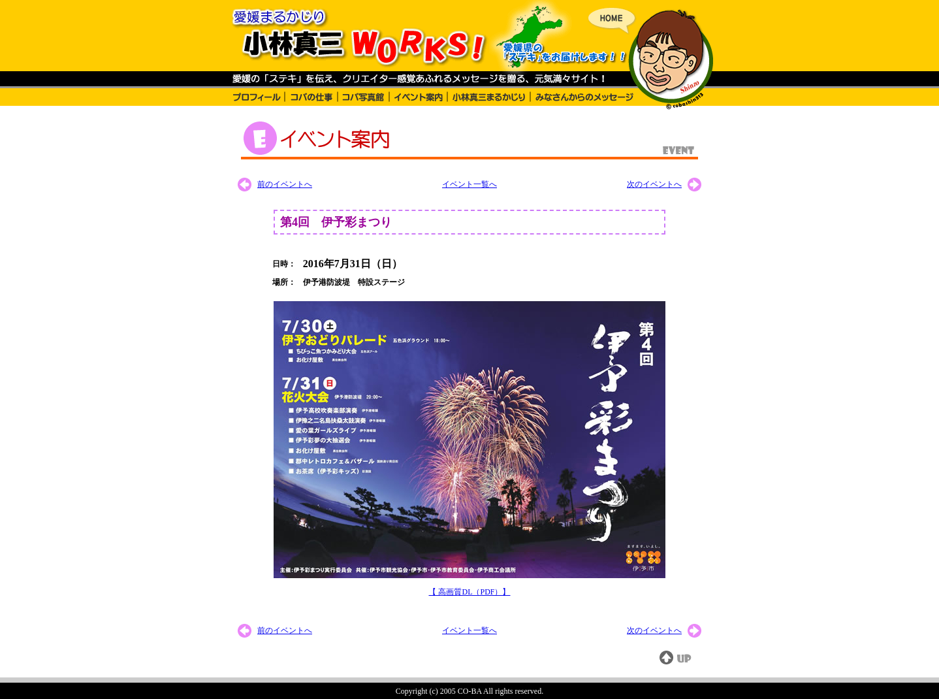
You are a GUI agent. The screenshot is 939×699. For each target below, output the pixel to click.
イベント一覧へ (469, 184)
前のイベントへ (284, 184)
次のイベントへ (654, 184)
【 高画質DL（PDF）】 (469, 591)
